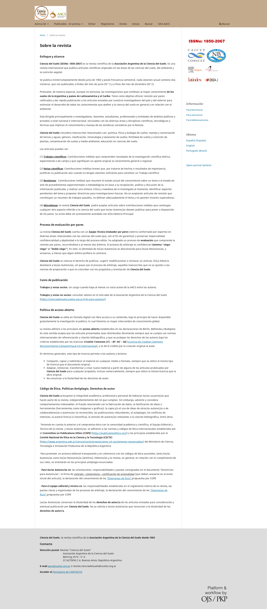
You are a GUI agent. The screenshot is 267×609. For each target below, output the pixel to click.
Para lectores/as (194, 109)
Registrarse (107, 23)
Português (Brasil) (196, 150)
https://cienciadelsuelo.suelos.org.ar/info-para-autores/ (73, 299)
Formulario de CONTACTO (67, 571)
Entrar (92, 23)
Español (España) (196, 140)
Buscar (149, 23)
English (190, 145)
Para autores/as (194, 114)
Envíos (123, 23)
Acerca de (41, 23)
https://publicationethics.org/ (110, 433)
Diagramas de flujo (119, 478)
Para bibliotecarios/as (197, 120)
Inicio (42, 35)
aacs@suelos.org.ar (59, 566)
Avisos (135, 23)
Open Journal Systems (198, 165)
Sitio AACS (164, 23)
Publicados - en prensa (67, 23)
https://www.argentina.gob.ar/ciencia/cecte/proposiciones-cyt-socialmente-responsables (92, 441)
